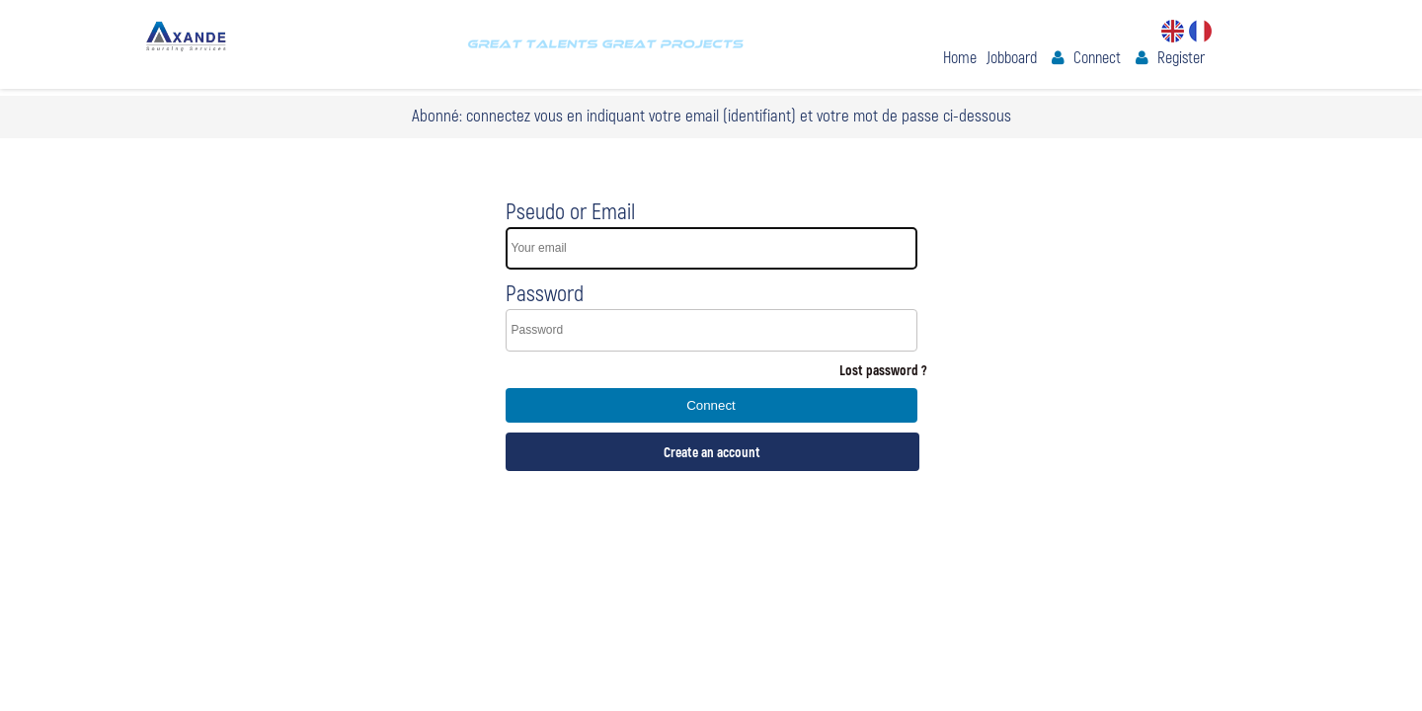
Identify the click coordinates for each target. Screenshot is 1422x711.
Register (1181, 56)
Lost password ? (883, 369)
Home (960, 56)
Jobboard (1012, 56)
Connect (1097, 56)
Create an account (712, 451)
